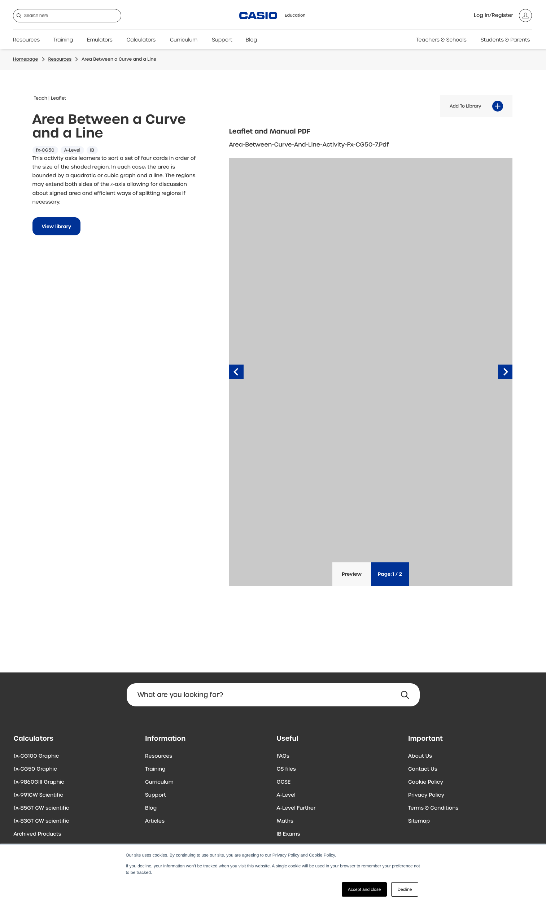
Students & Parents (505, 40)
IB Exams (288, 834)
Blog (251, 40)
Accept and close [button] (364, 889)
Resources (26, 40)
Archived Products (37, 834)
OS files (286, 769)
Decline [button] (404, 889)
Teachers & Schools (441, 40)
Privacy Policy (426, 795)
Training (63, 40)
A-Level (286, 795)
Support (222, 40)
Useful (287, 738)
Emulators (100, 40)
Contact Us (422, 769)
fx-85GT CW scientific (41, 808)
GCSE (284, 782)
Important (425, 738)
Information (165, 738)
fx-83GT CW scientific (41, 821)
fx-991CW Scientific (39, 795)
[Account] (503, 15)
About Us (420, 756)
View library (56, 226)
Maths (285, 821)
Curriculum (183, 40)
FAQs (283, 756)
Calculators (141, 40)
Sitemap (419, 821)
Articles (155, 821)
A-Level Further (296, 808)
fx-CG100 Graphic (36, 756)
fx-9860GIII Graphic (39, 782)
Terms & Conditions (433, 808)
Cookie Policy (425, 782)
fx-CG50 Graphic (35, 769)
